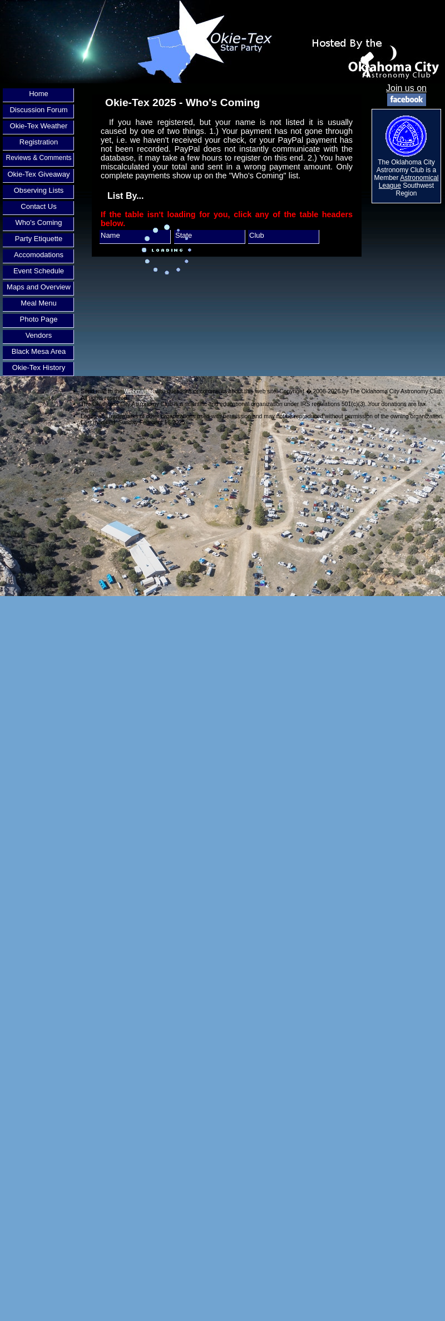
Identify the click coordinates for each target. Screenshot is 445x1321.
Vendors (39, 335)
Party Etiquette (38, 238)
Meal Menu (38, 303)
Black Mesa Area (39, 351)
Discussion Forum (38, 110)
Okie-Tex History (38, 367)
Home (38, 93)
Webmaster (139, 391)
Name (110, 235)
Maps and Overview (39, 287)
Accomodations (38, 255)
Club (256, 235)
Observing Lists (39, 190)
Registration (38, 142)
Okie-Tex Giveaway (39, 174)
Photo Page (39, 319)
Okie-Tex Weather (39, 126)
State (183, 235)
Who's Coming (38, 222)
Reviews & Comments (38, 158)
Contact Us (38, 206)
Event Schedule (38, 271)
